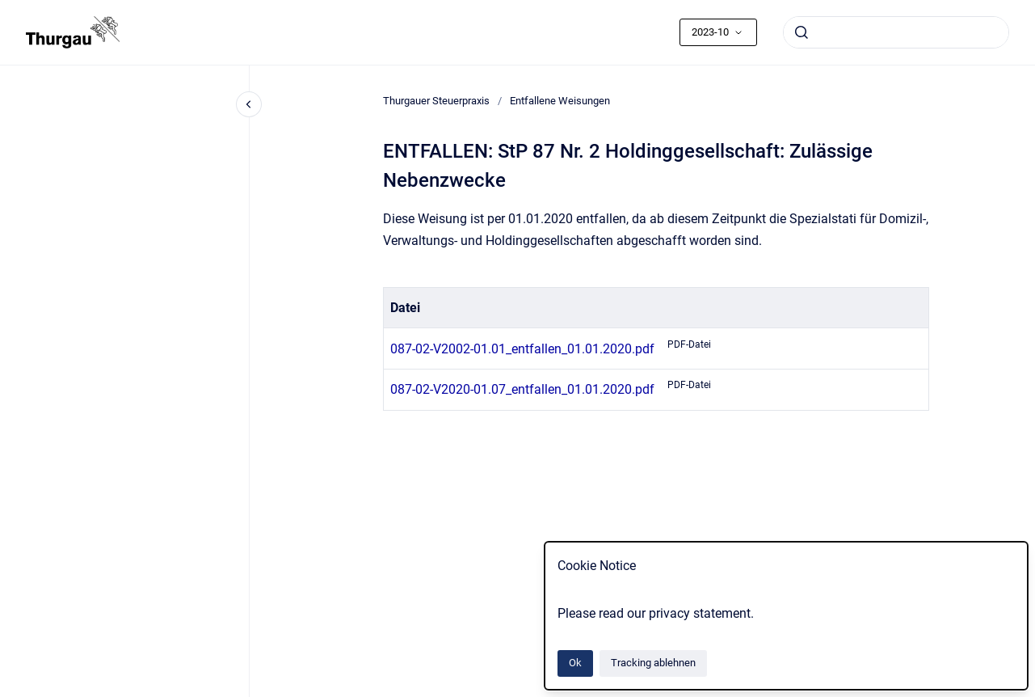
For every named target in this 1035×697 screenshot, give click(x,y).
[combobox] (896, 32)
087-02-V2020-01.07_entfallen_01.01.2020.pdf (522, 389)
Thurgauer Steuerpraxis (436, 101)
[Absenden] (801, 32)
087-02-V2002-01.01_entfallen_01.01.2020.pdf (522, 349)
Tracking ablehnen (653, 663)
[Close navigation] (249, 104)
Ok (575, 663)
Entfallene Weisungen (560, 101)
